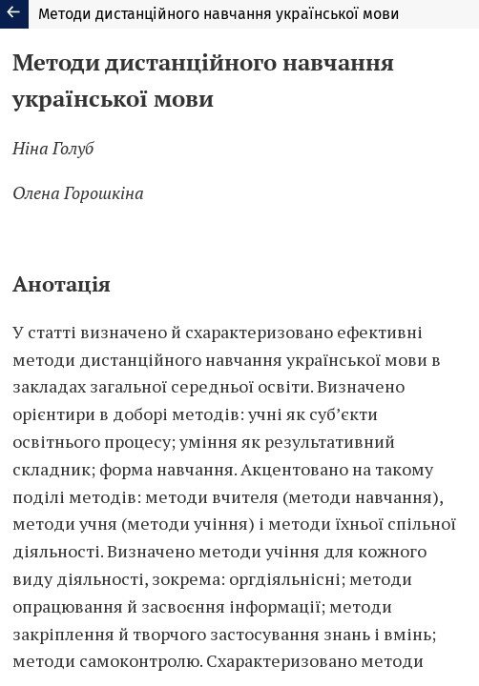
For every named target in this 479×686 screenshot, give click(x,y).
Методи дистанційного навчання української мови (219, 14)
